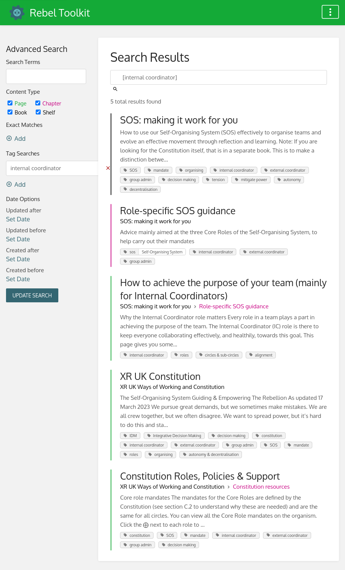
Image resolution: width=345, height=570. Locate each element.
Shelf (45, 112)
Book (18, 112)
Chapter (48, 103)
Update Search (32, 295)
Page (18, 103)
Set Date (18, 219)
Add (16, 138)
